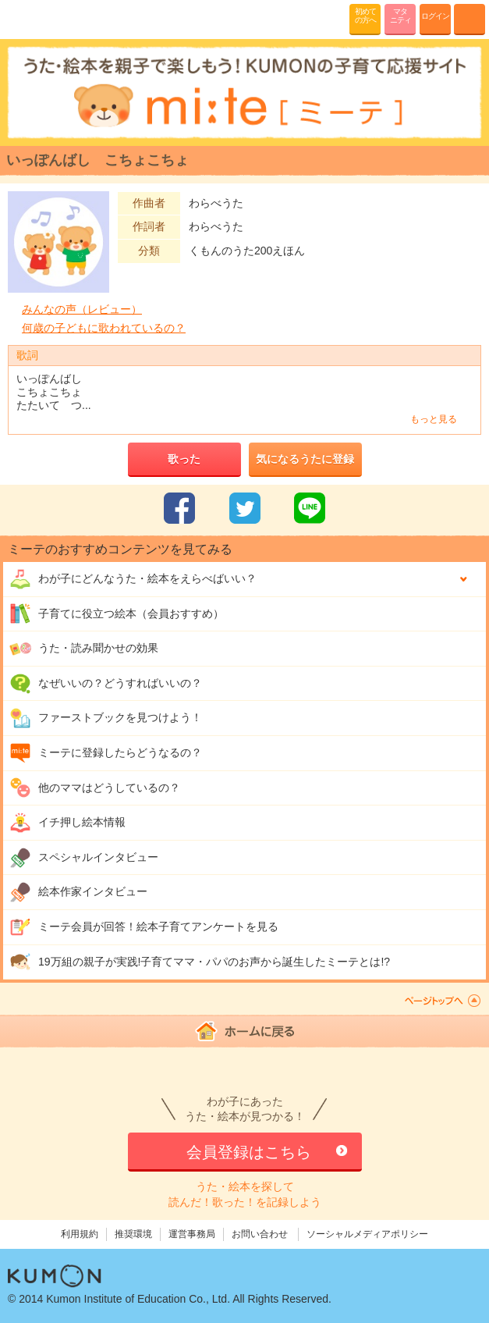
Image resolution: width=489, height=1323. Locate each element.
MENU (469, 19)
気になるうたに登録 (305, 459)
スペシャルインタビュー (83, 858)
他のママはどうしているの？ (94, 787)
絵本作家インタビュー (78, 892)
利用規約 (79, 1234)
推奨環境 (133, 1234)
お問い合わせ (260, 1234)
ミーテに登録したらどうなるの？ (105, 753)
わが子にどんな (133, 579)
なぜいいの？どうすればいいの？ (105, 684)
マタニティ (400, 15)
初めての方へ (365, 15)
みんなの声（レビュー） (82, 309)
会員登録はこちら (248, 1152)
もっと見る (433, 419)
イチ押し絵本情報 (67, 823)
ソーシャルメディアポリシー (367, 1234)
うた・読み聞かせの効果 (83, 649)
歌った (184, 459)
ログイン (435, 16)
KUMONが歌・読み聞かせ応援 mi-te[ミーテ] (49, 18)
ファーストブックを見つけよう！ (105, 718)
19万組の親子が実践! (199, 962)
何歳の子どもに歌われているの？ (104, 328)
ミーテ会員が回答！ (143, 927)
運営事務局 (191, 1234)
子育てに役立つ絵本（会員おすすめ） (116, 613)
